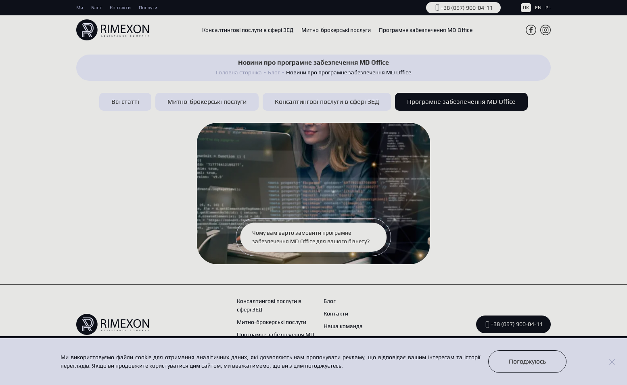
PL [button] (548, 7)
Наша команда (343, 326)
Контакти (120, 8)
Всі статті (125, 101)
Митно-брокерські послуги (336, 30)
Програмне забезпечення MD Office (425, 30)
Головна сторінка (239, 72)
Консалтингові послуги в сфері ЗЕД (247, 30)
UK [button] (526, 8)
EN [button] (538, 7)
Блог (96, 8)
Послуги (148, 8)
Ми (79, 8)
